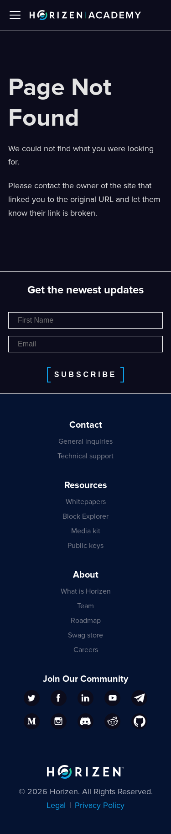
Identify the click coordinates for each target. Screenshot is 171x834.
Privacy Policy (99, 805)
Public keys (85, 545)
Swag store (85, 635)
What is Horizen (86, 591)
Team (85, 606)
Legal (56, 805)
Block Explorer (85, 516)
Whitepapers (86, 501)
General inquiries (85, 441)
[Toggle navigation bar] (15, 15)
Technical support (85, 456)
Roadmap (86, 620)
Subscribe (85, 374)
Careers (85, 649)
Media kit (85, 531)
